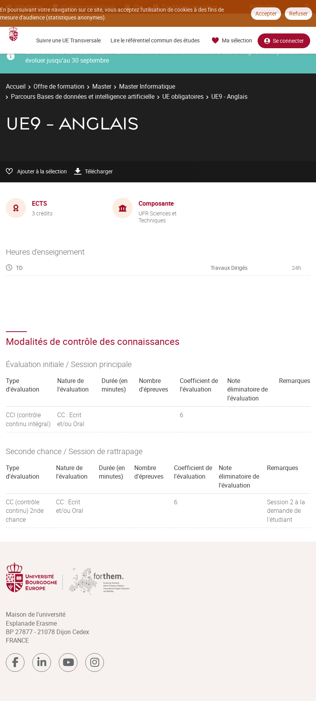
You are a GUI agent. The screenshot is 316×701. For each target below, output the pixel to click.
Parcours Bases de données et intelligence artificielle (82, 96)
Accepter (266, 13)
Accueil (16, 86)
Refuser (298, 13)
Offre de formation (58, 86)
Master (101, 86)
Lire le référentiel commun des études (155, 40)
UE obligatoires (183, 96)
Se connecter (284, 40)
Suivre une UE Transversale (68, 40)
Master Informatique (147, 86)
